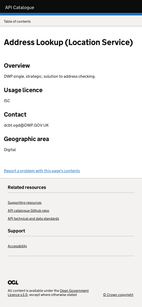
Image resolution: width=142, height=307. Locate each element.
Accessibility (17, 246)
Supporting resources (24, 202)
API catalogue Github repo (28, 210)
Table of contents (71, 21)
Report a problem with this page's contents (42, 170)
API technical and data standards (33, 218)
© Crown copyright (118, 294)
